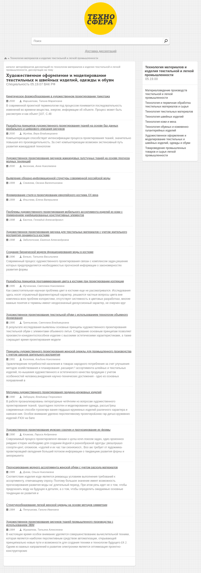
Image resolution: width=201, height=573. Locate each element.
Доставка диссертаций (100, 51)
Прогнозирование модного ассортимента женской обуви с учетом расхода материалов (62, 467)
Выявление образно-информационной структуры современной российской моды (58, 178)
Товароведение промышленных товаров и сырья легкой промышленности (165, 151)
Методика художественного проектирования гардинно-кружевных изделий (53, 392)
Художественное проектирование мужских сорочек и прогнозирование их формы (58, 429)
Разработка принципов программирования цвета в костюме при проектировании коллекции (65, 281)
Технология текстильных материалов (169, 111)
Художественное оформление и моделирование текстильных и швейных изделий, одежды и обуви (167, 139)
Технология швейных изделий (164, 116)
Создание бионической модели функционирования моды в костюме (49, 252)
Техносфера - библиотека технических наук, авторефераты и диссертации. (100, 18)
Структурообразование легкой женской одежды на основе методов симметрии (56, 505)
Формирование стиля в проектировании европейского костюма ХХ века (52, 195)
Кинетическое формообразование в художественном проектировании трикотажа (58, 96)
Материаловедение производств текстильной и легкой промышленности (166, 94)
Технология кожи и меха (160, 121)
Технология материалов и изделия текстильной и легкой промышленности (54, 58)
